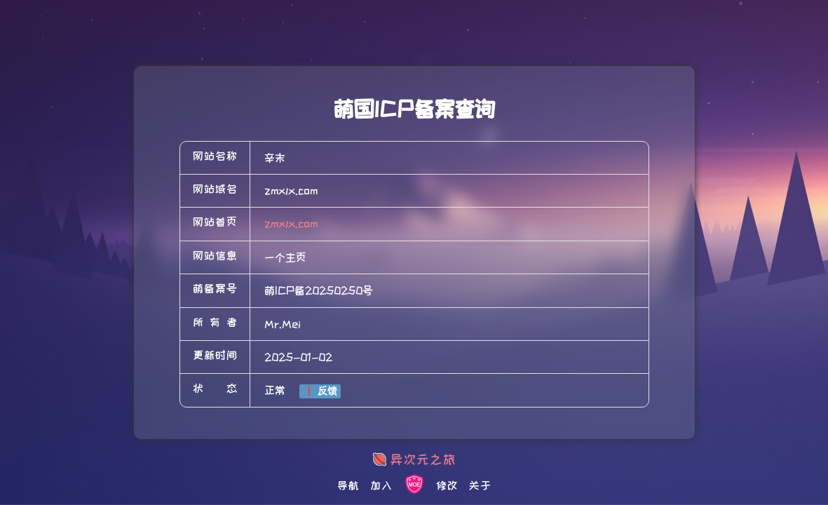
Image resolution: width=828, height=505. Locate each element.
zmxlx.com (291, 223)
